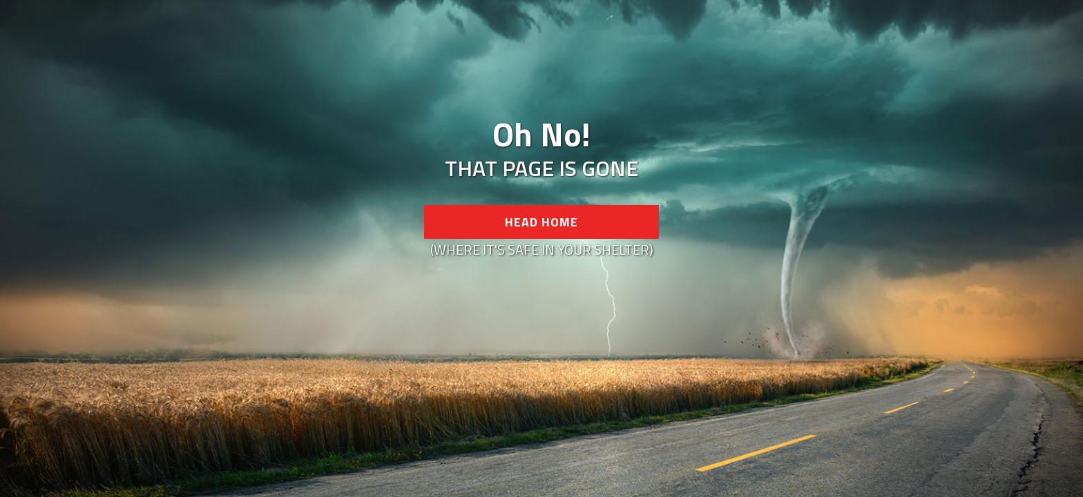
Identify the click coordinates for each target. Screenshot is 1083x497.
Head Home (541, 222)
